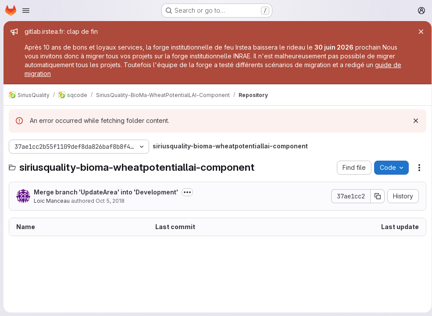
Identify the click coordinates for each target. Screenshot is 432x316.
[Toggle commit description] (187, 192)
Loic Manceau (52, 201)
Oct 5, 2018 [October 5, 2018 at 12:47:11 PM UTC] (110, 201)
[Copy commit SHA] (375, 196)
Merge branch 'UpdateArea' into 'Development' (106, 192)
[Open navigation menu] (26, 11)
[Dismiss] (412, 120)
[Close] (418, 31)
